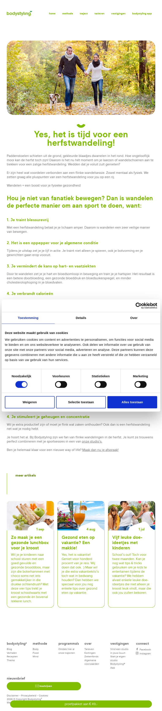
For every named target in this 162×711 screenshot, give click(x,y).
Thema (11, 660)
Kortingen (90, 653)
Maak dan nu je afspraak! (100, 449)
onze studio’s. (92, 441)
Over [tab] (134, 318)
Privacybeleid (28, 695)
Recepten (12, 656)
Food (36, 653)
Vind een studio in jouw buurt (119, 651)
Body (36, 649)
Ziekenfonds (91, 656)
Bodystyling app (142, 13)
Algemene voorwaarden (91, 662)
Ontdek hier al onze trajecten (66, 651)
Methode (67, 13)
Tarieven (99, 13)
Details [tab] (81, 318)
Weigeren (30, 402)
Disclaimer (13, 695)
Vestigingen (118, 13)
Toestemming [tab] (28, 318)
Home (52, 13)
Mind (35, 656)
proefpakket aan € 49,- (81, 703)
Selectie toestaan (81, 402)
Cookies (43, 695)
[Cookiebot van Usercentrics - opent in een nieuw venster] (138, 305)
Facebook (143, 649)
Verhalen (12, 653)
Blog (9, 649)
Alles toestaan (132, 402)
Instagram (143, 653)
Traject (84, 13)
